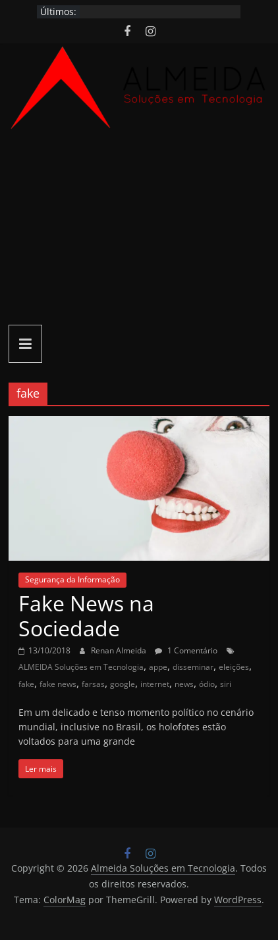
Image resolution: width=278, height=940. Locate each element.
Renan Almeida (119, 650)
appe (158, 666)
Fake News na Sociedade (86, 615)
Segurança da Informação (72, 579)
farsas (93, 684)
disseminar (193, 666)
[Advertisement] (139, 229)
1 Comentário (186, 650)
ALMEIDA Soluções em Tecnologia (81, 666)
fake (26, 684)
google (122, 684)
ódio (207, 684)
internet (154, 684)
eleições (234, 666)
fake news (58, 684)
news (184, 684)
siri (225, 684)
